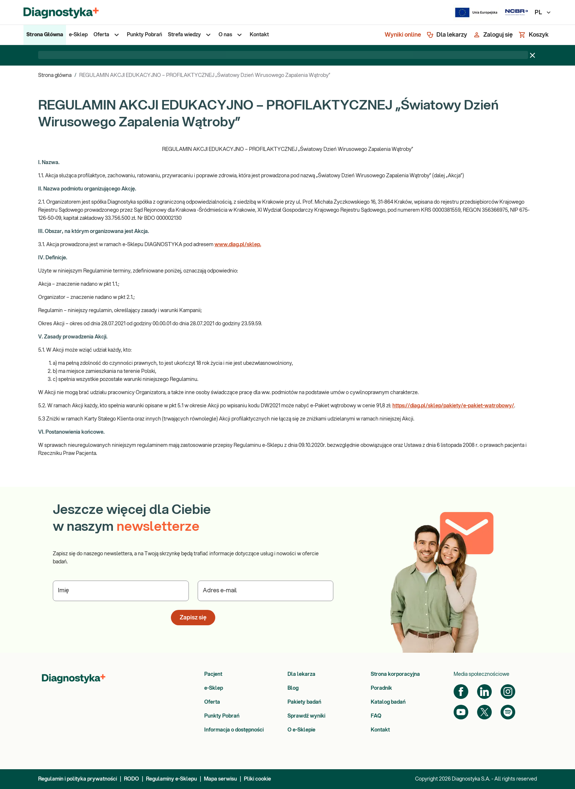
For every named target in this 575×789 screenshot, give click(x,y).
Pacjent (213, 674)
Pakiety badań (304, 702)
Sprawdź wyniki (306, 716)
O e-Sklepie (301, 730)
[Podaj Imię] (121, 591)
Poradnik (381, 688)
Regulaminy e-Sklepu (171, 779)
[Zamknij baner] (532, 55)
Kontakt (380, 730)
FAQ (376, 716)
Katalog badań (388, 702)
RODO (131, 779)
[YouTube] (461, 712)
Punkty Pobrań (221, 716)
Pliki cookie (257, 779)
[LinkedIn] (484, 691)
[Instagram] (508, 691)
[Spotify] (508, 712)
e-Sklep (213, 688)
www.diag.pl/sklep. (238, 244)
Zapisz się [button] (193, 618)
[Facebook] (461, 691)
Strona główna (55, 75)
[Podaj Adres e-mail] (266, 591)
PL (543, 12)
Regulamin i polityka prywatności (77, 779)
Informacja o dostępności (234, 730)
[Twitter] (484, 712)
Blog (293, 688)
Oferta (212, 702)
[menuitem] (44, 35)
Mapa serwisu (220, 779)
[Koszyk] (534, 35)
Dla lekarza (301, 674)
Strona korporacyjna (395, 674)
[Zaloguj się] (493, 35)
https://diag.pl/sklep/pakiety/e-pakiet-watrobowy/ (453, 405)
